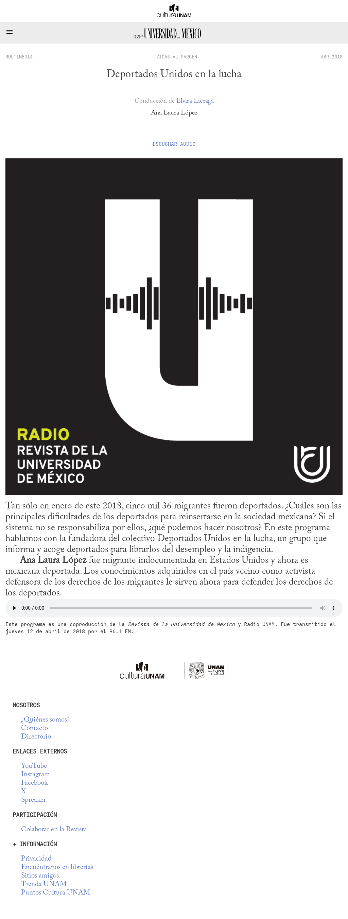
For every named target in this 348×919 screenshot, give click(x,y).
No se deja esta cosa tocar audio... (174, 608)
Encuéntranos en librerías (57, 867)
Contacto (34, 728)
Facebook (34, 783)
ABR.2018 (332, 57)
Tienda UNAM (44, 884)
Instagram (35, 774)
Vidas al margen (176, 57)
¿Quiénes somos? (45, 720)
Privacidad (36, 859)
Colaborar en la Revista (54, 829)
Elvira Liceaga (195, 101)
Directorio (36, 737)
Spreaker (33, 800)
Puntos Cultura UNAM (55, 893)
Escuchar (174, 144)
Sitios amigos (40, 876)
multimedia (19, 57)
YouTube (34, 766)
